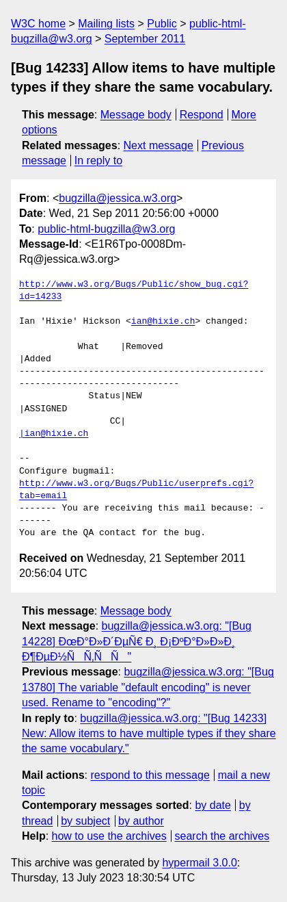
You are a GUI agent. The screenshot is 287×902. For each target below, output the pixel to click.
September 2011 (145, 38)
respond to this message (149, 775)
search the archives (222, 836)
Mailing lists (106, 23)
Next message (158, 145)
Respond (201, 114)
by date (212, 805)
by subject (85, 821)
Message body (136, 114)
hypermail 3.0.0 (199, 862)
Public (162, 23)
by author (141, 821)
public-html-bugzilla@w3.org (106, 229)
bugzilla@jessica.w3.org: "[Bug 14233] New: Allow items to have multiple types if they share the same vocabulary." (149, 733)
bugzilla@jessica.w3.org (117, 198)
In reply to (98, 160)
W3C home (38, 23)
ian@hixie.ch (163, 321)
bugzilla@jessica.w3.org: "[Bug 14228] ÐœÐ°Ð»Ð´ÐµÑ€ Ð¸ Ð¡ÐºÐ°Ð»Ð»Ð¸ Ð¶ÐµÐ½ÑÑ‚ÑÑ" (136, 641)
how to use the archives (109, 836)
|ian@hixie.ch (53, 434)
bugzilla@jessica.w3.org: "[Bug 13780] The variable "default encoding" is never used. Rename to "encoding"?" (148, 687)
